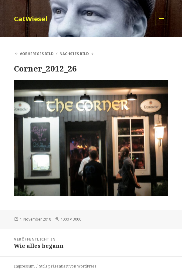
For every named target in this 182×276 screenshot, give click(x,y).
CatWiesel (30, 18)
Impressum (24, 266)
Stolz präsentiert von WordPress (67, 266)
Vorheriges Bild (37, 53)
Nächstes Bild (74, 53)
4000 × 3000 (70, 219)
